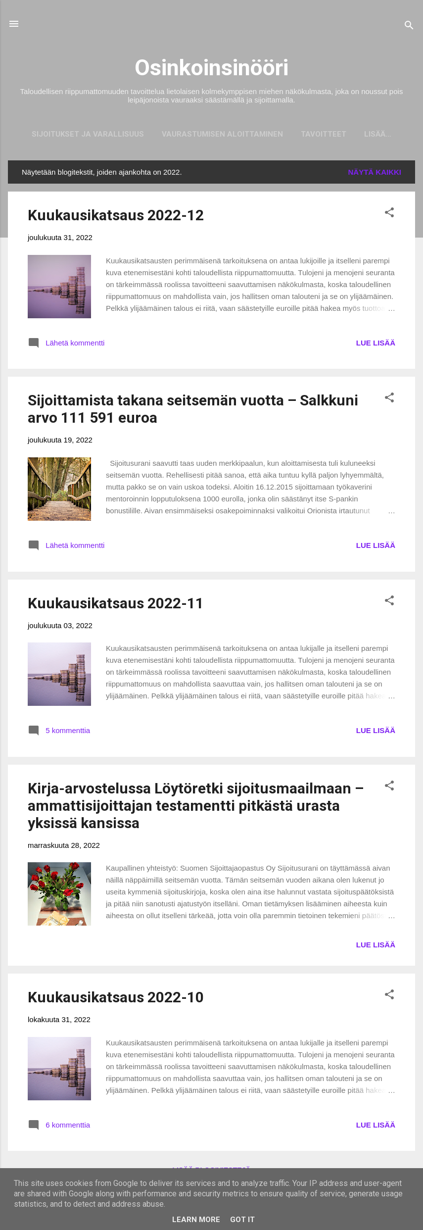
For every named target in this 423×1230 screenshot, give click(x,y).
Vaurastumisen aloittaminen (209, 134)
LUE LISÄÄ (375, 345)
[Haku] (409, 27)
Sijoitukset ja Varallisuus (74, 134)
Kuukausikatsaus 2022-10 (116, 999)
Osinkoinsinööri (211, 67)
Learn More (196, 1219)
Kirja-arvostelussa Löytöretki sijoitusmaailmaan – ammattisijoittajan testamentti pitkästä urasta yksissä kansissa (196, 808)
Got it (242, 1219)
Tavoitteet (310, 134)
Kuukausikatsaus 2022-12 (116, 217)
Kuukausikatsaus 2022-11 (116, 605)
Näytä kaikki (375, 174)
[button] (389, 216)
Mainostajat (378, 134)
